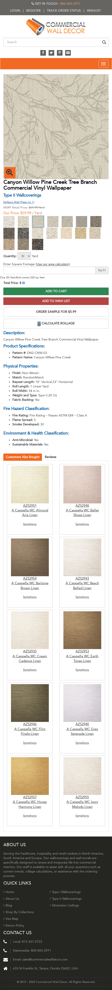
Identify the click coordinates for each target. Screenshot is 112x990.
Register (33, 11)
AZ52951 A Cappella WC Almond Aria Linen (30, 510)
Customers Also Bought (22, 457)
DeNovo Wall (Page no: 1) (18, 202)
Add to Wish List (56, 301)
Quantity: (10, 256)
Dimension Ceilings (64, 905)
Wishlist (94, 11)
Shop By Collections (18, 912)
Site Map (10, 919)
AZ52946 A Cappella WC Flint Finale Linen (29, 729)
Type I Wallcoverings (65, 892)
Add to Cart (56, 291)
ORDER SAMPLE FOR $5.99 (56, 312)
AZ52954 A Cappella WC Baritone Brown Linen (29, 583)
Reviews (50, 457)
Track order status (64, 11)
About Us (11, 899)
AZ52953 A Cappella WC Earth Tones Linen (82, 656)
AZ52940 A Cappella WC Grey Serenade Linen (82, 729)
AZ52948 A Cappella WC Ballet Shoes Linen (82, 510)
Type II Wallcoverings (66, 899)
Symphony (30, 524)
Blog (7, 905)
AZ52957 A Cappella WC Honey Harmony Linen (30, 802)
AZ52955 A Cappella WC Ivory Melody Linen (82, 802)
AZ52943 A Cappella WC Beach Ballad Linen (82, 583)
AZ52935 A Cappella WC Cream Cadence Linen (30, 656)
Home (8, 892)
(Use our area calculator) (53, 264)
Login (15, 11)
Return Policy (13, 925)
